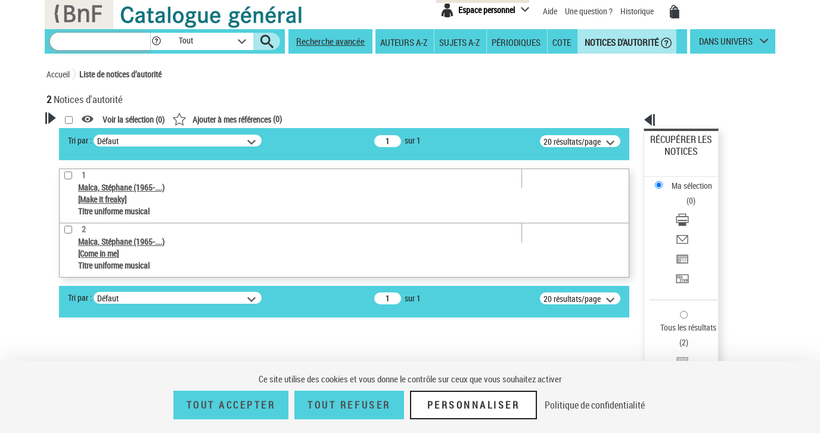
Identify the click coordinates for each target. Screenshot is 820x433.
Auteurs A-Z (403, 42)
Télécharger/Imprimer (687, 179)
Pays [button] (67, 328)
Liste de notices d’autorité (120, 74)
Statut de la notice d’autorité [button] (110, 309)
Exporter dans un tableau (693, 207)
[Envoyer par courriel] (697, 194)
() (380, 118)
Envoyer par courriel (685, 193)
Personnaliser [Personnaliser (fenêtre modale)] (473, 405)
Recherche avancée (330, 41)
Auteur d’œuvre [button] (86, 348)
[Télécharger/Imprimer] (697, 179)
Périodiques (516, 42)
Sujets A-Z (459, 42)
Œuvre (73, 273)
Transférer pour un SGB (690, 222)
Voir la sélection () (287, 119)
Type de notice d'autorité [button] (103, 254)
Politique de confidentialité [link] (595, 405)
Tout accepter (231, 405)
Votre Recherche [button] (95, 138)
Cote (561, 42)
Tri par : (233, 140)
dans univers (726, 44)
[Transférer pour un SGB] (697, 222)
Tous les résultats (681, 254)
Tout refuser (349, 405)
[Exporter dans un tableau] (697, 208)
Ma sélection (673, 158)
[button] (156, 41)
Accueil (58, 74)
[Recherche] (100, 41)
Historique (638, 11)
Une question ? (589, 11)
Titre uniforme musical (107, 291)
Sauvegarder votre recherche (121, 210)
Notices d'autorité (621, 42)
